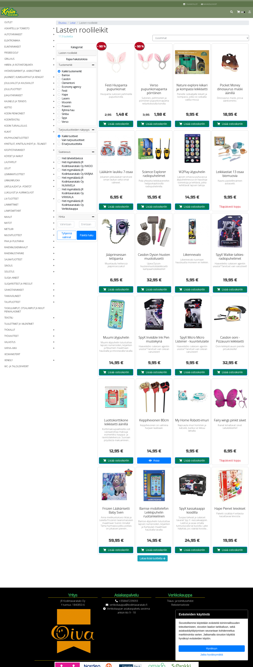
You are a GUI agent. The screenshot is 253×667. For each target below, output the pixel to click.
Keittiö (8, 107)
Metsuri (8, 229)
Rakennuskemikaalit (16, 247)
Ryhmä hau (68, 110)
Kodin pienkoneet (14, 113)
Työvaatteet (11, 335)
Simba (65, 114)
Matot (8, 222)
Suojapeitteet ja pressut (18, 283)
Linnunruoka (12, 180)
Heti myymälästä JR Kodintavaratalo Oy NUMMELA (73, 181)
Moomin (66, 102)
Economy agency (71, 87)
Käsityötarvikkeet (14, 150)
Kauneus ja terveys (15, 101)
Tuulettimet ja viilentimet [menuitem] (19, 323)
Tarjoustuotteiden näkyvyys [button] (77, 130)
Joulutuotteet (12, 89)
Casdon (66, 79)
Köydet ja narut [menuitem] (13, 156)
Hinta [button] (77, 217)
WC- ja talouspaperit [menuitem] (16, 366)
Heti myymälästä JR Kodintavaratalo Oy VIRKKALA (73, 193)
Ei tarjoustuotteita (72, 144)
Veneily (8, 360)
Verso (65, 122)
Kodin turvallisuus (15, 125)
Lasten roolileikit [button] (68, 53)
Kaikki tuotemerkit (72, 71)
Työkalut (9, 329)
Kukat (7, 131)
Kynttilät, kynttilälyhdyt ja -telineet (25, 143)
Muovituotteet (13, 235)
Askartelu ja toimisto (17, 28)
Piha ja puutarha (14, 241)
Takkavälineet (12, 296)
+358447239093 (128, 601)
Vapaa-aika (10, 348)
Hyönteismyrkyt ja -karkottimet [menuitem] (22, 70)
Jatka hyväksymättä (211, 654)
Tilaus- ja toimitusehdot (180, 601)
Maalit (8, 216)
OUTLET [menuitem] (8, 22)
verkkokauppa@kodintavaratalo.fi (128, 605)
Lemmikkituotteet (14, 174)
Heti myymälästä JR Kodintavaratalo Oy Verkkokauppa (73, 205)
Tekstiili (8, 317)
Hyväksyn (211, 648)
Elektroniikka (12, 40)
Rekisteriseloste (180, 605)
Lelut (7, 168)
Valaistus (9, 342)
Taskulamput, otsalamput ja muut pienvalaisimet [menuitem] (24, 310)
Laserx (66, 98)
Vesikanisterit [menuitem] (12, 354)
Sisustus (9, 271)
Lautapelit (10, 162)
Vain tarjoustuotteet (73, 140)
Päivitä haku (86, 235)
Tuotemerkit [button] (77, 65)
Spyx (64, 118)
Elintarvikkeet (12, 46)
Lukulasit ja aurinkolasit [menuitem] (19, 192)
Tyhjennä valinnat (66, 235)
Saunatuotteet (13, 259)
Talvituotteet (12, 302)
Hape (65, 94)
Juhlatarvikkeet (13, 95)
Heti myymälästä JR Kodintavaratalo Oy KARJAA (77, 172)
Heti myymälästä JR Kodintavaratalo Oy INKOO (77, 164)
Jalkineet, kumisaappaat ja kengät (24, 77)
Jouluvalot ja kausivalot (19, 83)
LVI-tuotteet (11, 198)
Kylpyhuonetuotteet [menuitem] (16, 137)
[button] (231, 12)
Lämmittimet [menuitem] (11, 204)
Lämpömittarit (12, 210)
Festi (64, 90)
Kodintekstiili (12, 119)
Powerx (66, 106)
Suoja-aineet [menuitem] (11, 277)
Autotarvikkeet (13, 34)
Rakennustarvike (14, 253)
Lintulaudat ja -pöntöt (17, 186)
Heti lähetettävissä (72, 158)
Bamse (66, 75)
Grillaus (9, 58)
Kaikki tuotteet (70, 136)
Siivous (8, 265)
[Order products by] (200, 38)
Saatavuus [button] (77, 152)
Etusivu (62, 23)
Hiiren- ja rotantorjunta (18, 64)
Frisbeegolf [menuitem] (11, 52)
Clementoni (68, 83)
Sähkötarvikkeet (14, 289)
